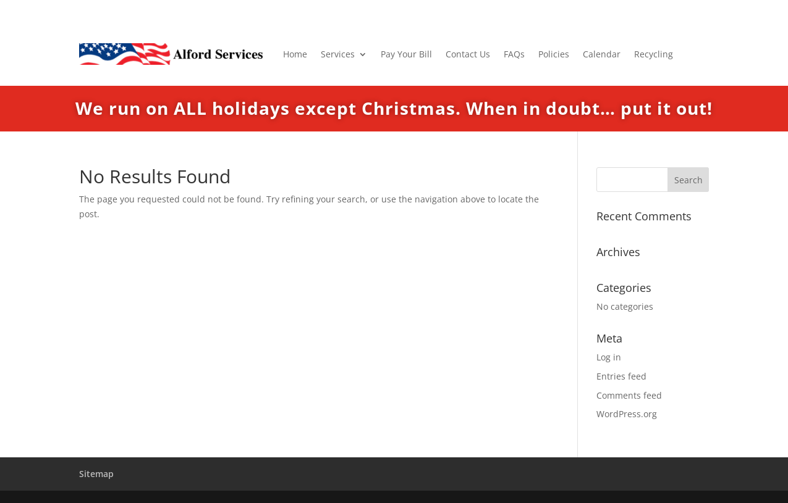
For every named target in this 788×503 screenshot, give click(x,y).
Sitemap (96, 474)
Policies (553, 54)
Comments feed (629, 395)
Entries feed (621, 376)
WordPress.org (626, 414)
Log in (608, 357)
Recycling (653, 54)
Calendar (602, 54)
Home (295, 54)
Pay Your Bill (406, 54)
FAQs (514, 54)
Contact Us (468, 54)
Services (338, 54)
